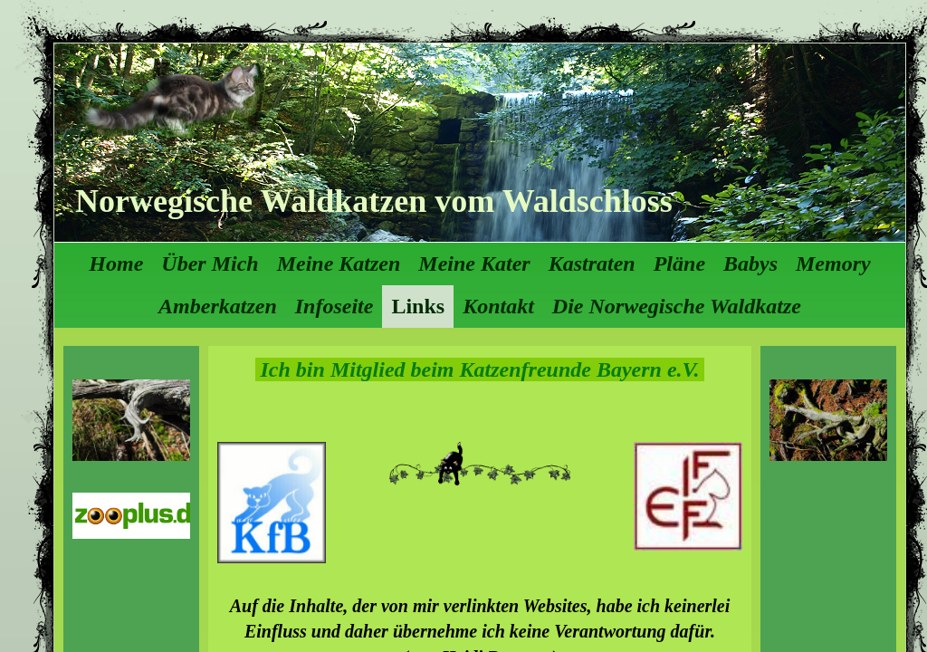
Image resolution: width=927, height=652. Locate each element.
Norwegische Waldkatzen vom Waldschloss (374, 201)
